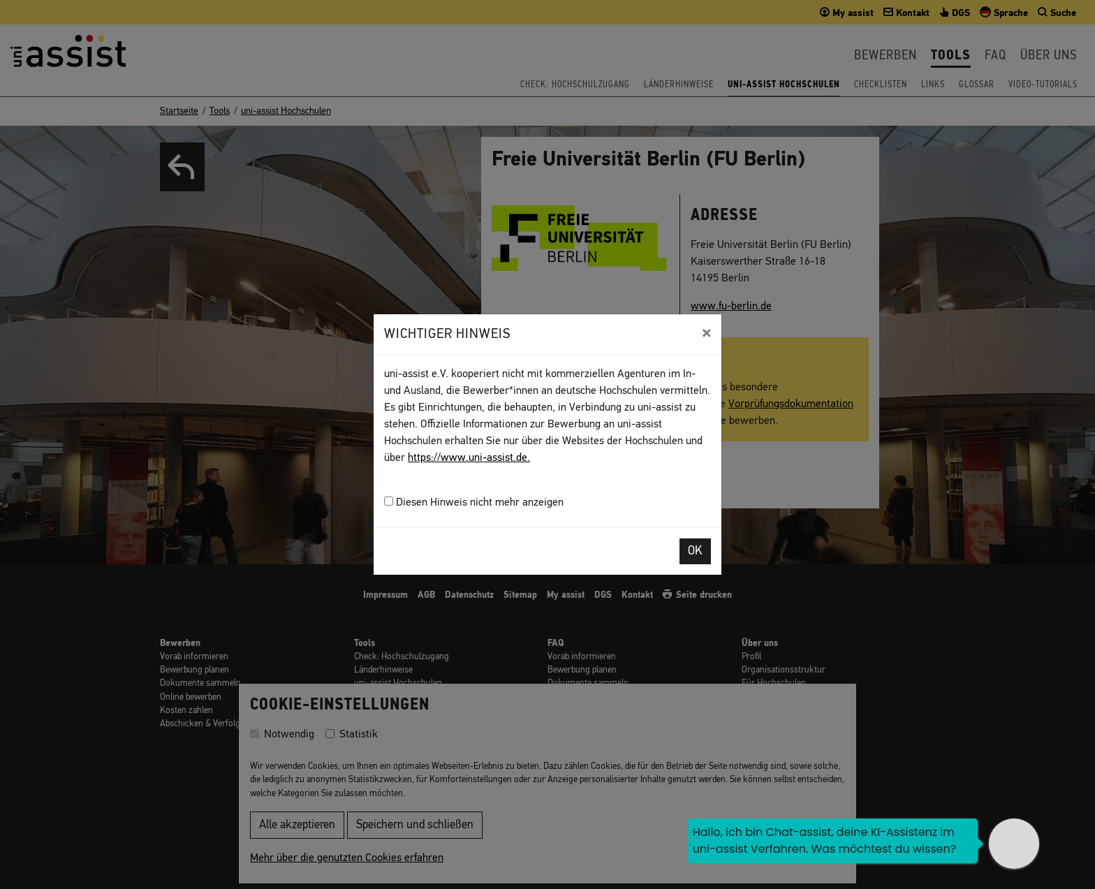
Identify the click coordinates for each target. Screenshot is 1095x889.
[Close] (706, 333)
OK (695, 551)
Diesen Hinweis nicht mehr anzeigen (474, 502)
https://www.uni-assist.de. (469, 458)
